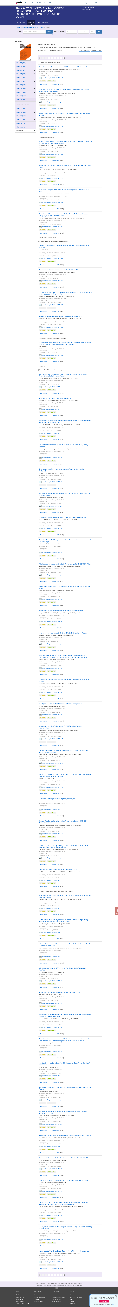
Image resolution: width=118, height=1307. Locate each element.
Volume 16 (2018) (21, 92)
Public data (37, 1299)
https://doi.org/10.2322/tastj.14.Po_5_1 (52, 355)
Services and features (39, 1297)
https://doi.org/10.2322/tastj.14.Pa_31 (52, 506)
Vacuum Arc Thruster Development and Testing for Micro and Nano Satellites (64, 1180)
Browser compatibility (76, 1297)
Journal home (21, 22)
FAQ (71, 1299)
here (113, 1304)
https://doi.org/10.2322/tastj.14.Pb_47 (52, 1051)
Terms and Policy (38, 1301)
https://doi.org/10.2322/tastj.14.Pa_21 (52, 457)
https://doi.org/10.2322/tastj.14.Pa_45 (52, 552)
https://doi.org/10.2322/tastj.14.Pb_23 (52, 981)
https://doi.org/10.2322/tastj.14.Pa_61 (52, 599)
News (53, 1295)
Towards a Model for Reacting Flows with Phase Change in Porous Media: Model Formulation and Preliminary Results (65, 775)
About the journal (42, 22)
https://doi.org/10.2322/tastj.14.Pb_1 (52, 908)
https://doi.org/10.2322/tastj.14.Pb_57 (52, 1076)
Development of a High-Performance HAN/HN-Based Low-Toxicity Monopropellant (60, 727)
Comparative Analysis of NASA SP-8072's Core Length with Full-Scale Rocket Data (64, 191)
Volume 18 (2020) (21, 85)
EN (96, 3)
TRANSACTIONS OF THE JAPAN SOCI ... (34, 27)
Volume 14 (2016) (21, 100)
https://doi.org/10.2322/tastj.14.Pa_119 (52, 809)
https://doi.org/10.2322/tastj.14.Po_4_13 (52, 305)
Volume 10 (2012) (21, 119)
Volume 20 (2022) (21, 77)
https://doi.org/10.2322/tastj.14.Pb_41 (52, 1027)
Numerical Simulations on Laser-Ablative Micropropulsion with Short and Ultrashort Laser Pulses (63, 1112)
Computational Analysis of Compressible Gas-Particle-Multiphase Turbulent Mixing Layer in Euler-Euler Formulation (63, 215)
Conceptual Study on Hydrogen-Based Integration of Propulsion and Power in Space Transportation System (64, 90)
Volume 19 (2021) (21, 81)
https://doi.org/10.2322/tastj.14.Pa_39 (52, 528)
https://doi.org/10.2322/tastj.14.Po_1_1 (52, 78)
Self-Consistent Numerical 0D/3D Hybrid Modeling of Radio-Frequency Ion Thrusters (63, 969)
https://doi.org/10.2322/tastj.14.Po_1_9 (52, 102)
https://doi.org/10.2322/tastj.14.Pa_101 (52, 739)
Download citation (84, 50)
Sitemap (72, 1304)
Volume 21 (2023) (21, 74)
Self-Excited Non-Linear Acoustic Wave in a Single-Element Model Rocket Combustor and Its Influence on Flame (63, 375)
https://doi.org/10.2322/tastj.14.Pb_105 (52, 1239)
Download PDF (55, 84)
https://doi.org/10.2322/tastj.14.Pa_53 (52, 575)
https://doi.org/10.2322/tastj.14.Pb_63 (52, 1100)
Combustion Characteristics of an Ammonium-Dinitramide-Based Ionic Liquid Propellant (64, 680)
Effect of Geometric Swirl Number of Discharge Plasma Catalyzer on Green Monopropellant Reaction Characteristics (63, 846)
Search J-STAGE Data (22, 1304)
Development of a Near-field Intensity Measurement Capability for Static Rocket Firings (65, 166)
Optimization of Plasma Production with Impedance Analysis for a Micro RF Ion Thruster (65, 1088)
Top (56, 1288)
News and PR (48, 3)
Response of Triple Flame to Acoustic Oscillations (55, 398)
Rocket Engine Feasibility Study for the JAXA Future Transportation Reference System (64, 114)
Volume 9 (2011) (20, 123)
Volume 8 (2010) (20, 127)
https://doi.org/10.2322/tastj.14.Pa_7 (52, 409)
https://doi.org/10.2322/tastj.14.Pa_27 (52, 482)
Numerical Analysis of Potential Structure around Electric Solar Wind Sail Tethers (65, 1158)
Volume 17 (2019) (21, 88)
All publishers (19, 1299)
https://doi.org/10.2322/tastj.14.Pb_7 (52, 932)
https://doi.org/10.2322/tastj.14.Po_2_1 (52, 154)
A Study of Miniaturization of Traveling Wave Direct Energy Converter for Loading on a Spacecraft (65, 1228)
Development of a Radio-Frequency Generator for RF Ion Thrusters (60, 992)
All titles (18, 1295)
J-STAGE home (19, 27)
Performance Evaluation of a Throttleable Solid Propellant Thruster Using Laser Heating (65, 587)
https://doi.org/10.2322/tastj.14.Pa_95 (52, 714)
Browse (27, 3)
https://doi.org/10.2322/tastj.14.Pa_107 (52, 763)
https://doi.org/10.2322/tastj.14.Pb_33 (52, 1003)
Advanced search (48, 35)
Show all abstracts (96, 50)
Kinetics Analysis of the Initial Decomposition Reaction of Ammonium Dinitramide (62, 470)
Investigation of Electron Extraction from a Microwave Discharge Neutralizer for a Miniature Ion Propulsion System (65, 1015)
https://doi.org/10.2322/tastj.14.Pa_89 (52, 692)
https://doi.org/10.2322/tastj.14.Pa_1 (52, 387)
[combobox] (71, 32)
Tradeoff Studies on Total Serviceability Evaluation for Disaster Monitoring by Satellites (64, 246)
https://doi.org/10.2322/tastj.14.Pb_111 (52, 1262)
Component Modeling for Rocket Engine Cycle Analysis (57, 799)
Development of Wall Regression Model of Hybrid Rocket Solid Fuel (61, 611)
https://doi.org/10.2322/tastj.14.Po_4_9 (52, 281)
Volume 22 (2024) (21, 70)
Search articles (20, 1301)
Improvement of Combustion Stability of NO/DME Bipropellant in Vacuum (63, 633)
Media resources (56, 1301)
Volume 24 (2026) (21, 63)
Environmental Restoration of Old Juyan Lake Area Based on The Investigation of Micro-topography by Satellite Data (65, 293)
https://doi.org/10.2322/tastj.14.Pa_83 (52, 668)
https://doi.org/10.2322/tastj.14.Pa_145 (52, 880)
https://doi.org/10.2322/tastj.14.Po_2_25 (52, 226)
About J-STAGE (37, 3)
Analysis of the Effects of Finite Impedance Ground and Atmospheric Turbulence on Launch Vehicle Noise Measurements (65, 142)
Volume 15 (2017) (21, 96)
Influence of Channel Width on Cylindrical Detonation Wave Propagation (62, 517)
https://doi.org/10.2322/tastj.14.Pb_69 (52, 1124)
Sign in (87, 3)
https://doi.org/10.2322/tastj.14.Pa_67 (52, 621)
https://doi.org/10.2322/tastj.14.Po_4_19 (52, 327)
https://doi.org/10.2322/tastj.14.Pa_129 (52, 834)
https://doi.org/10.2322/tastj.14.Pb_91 (52, 1191)
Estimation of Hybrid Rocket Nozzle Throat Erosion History (58, 869)
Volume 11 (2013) (21, 116)
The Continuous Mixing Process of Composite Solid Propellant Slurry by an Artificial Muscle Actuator (63, 751)
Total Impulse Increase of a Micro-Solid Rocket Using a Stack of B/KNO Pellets (65, 564)
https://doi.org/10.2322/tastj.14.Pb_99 (52, 1215)
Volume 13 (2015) (21, 108)
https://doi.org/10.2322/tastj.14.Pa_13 (52, 433)
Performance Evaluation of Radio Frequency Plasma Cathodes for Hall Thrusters (65, 1136)
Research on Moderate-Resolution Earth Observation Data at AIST (60, 316)
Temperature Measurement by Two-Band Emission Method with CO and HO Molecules (64, 446)
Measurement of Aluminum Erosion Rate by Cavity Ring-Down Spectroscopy (64, 1251)
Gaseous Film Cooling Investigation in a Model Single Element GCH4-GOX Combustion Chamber (63, 822)
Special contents (56, 1299)
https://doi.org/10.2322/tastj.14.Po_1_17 (52, 126)
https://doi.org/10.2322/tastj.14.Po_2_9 (52, 178)
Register (104, 1301)
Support (57, 3)
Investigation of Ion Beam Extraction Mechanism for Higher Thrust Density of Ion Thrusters (64, 1064)
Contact (72, 1301)
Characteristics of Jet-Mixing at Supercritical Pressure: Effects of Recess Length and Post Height (65, 541)
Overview (36, 1295)
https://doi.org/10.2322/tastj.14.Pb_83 (52, 1169)
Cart (92, 3)
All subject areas (20, 1297)
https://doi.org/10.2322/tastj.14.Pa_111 (52, 787)
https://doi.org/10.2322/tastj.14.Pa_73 (52, 644)
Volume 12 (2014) (21, 112)
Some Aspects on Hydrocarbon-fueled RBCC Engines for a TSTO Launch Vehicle (65, 67)
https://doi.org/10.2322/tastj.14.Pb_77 (52, 1146)
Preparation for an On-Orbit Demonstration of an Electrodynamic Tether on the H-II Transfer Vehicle (65, 896)
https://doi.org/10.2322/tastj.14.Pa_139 (52, 858)
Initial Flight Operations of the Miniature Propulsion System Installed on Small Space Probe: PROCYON (64, 945)
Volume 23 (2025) (21, 66)
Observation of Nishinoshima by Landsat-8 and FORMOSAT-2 (59, 270)
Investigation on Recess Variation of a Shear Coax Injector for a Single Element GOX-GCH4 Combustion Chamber (65, 421)
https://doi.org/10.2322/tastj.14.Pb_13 (52, 956)
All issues (31, 22)
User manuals (74, 1295)
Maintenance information (58, 1297)
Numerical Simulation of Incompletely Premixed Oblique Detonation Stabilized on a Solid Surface (64, 494)
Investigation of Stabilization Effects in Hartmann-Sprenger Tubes (60, 704)
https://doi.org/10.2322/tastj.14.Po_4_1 (52, 258)
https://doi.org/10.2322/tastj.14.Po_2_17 (52, 202)
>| (64, 58)
